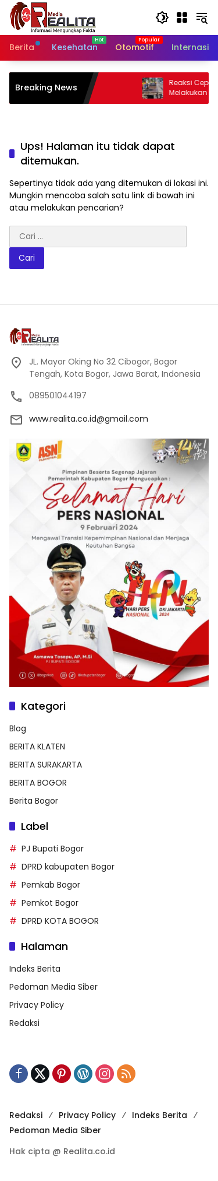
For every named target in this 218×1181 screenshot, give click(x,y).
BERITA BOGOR (38, 782)
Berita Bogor (33, 801)
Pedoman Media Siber (53, 987)
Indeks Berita (34, 969)
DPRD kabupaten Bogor (68, 866)
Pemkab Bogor (51, 885)
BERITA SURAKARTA (45, 764)
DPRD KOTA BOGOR (60, 921)
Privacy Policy (36, 1005)
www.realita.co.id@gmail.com (88, 419)
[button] (162, 17)
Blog (17, 728)
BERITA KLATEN (37, 746)
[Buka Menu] (182, 17)
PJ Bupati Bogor (53, 848)
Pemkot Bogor (50, 903)
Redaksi (24, 1023)
